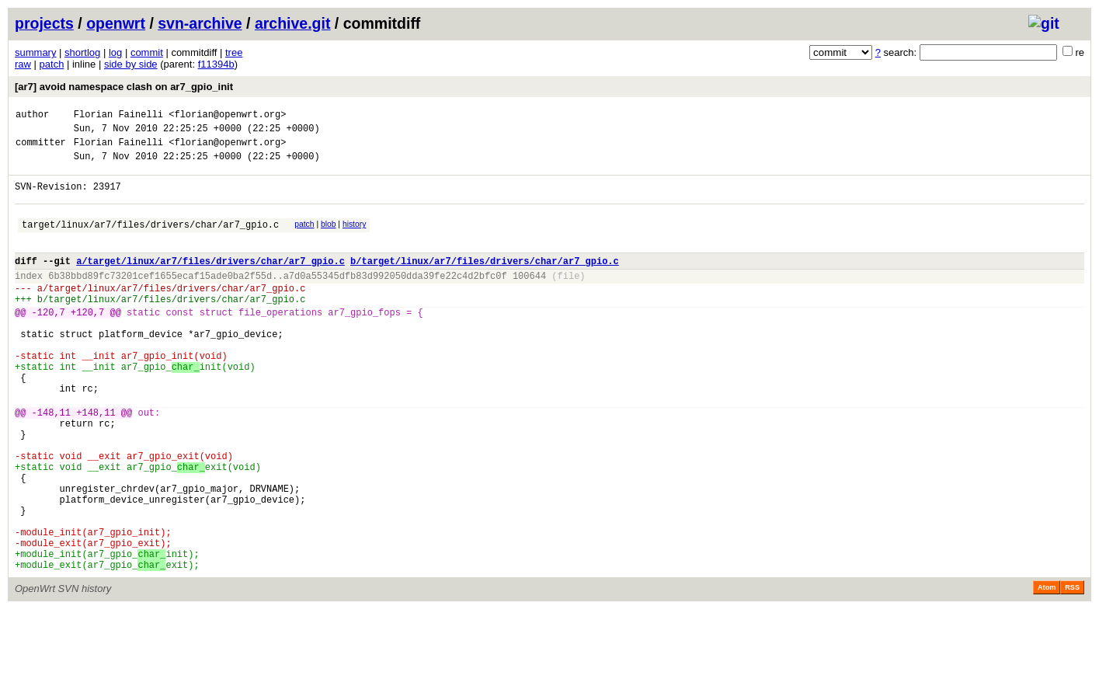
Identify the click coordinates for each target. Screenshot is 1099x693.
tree (233, 52)
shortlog (82, 52)
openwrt (115, 23)
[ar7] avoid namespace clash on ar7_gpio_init (124, 86)
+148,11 (95, 463)
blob (328, 238)
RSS (1072, 671)
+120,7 (87, 342)
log (115, 52)
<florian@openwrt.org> (227, 116)
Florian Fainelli (118, 116)
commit (146, 52)
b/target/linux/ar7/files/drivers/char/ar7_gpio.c (484, 281)
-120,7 (48, 342)
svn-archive (200, 23)
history (354, 238)
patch (52, 64)
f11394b (216, 64)
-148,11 (51, 463)
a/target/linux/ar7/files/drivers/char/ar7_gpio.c (210, 281)
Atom (1047, 671)
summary (35, 52)
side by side (131, 64)
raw (23, 64)
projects (44, 23)
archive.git (293, 23)
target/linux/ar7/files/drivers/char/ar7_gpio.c (150, 240)
